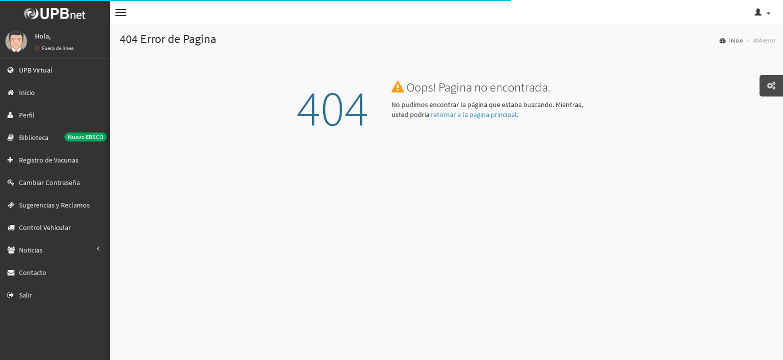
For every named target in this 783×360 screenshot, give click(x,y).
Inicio (731, 40)
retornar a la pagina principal (474, 114)
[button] (120, 12)
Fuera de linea (54, 48)
